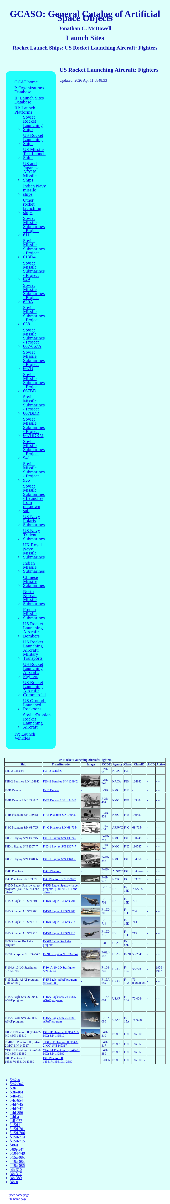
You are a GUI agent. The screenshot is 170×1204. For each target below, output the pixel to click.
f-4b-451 (16, 1096)
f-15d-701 (17, 1129)
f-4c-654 (16, 1100)
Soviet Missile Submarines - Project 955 (34, 472)
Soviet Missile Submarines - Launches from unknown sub (34, 498)
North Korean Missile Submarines (34, 597)
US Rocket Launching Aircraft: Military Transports (33, 650)
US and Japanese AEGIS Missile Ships (31, 172)
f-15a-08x (17, 1157)
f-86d (14, 1145)
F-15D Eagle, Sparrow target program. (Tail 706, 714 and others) (60, 889)
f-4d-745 (16, 1104)
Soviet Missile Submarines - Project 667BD (34, 383)
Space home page (18, 1195)
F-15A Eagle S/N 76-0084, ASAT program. (59, 998)
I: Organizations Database (29, 90)
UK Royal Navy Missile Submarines (34, 551)
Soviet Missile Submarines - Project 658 (34, 316)
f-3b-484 (16, 1092)
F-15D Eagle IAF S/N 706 (59, 911)
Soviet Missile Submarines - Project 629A (34, 293)
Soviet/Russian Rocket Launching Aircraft (37, 721)
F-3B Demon (51, 790)
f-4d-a (14, 1116)
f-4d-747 (16, 1108)
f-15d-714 (17, 1137)
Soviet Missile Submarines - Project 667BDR (34, 405)
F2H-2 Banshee (52, 770)
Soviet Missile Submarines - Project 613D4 (34, 249)
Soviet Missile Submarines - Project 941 (34, 450)
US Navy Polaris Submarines (34, 520)
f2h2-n (15, 1080)
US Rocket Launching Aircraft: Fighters (33, 670)
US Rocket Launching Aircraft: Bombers (33, 630)
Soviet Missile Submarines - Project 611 (34, 226)
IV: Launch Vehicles (24, 736)
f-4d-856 (16, 1112)
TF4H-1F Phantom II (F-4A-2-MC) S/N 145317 (60, 1043)
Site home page (17, 1199)
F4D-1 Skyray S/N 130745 (59, 838)
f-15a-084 (17, 1161)
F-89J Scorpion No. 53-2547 (60, 954)
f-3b (13, 1088)
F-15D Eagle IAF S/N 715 (59, 933)
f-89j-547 (17, 1149)
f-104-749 (17, 1153)
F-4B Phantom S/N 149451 (60, 814)
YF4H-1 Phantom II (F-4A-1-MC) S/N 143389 (61, 1052)
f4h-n (14, 1182)
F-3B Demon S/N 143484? (59, 800)
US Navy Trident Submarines (34, 535)
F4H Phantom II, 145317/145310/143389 (57, 1060)
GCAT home (26, 82)
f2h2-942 (17, 1084)
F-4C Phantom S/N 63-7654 (60, 827)
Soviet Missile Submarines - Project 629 (34, 271)
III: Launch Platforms (24, 110)
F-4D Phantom (52, 871)
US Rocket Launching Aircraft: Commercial (34, 689)
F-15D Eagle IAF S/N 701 (59, 900)
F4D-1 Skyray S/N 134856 (59, 859)
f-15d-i (15, 1125)
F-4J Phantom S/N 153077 (59, 879)
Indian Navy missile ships (34, 190)
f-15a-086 (17, 1165)
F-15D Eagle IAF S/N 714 (59, 921)
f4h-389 (16, 1178)
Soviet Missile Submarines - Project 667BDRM (34, 427)
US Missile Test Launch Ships (34, 153)
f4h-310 (16, 1169)
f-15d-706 (17, 1133)
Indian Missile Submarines (34, 567)
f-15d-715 (17, 1141)
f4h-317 (16, 1174)
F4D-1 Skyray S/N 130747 (59, 846)
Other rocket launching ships (32, 206)
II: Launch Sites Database (29, 100)
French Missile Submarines (34, 614)
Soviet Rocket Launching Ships (33, 123)
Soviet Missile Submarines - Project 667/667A (34, 338)
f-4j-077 (16, 1121)
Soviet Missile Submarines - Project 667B (34, 360)
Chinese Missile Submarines (34, 581)
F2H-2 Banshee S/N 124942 (60, 781)
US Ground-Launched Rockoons (34, 705)
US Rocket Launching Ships (33, 139)
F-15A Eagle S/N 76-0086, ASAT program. (59, 1019)
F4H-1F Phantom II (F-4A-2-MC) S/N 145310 (61, 1034)
